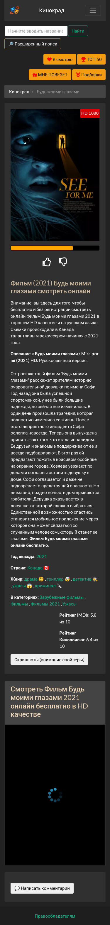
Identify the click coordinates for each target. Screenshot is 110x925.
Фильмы (20, 603)
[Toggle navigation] (93, 10)
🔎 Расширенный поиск (32, 43)
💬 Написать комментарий (42, 888)
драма (31, 578)
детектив (82, 578)
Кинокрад (51, 10)
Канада (35, 567)
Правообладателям (55, 916)
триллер (56, 578)
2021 (41, 556)
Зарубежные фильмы (62, 597)
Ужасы (69, 603)
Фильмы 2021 (46, 603)
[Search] (36, 31)
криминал (45, 585)
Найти (78, 30)
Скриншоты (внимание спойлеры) (49, 659)
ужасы (19, 585)
